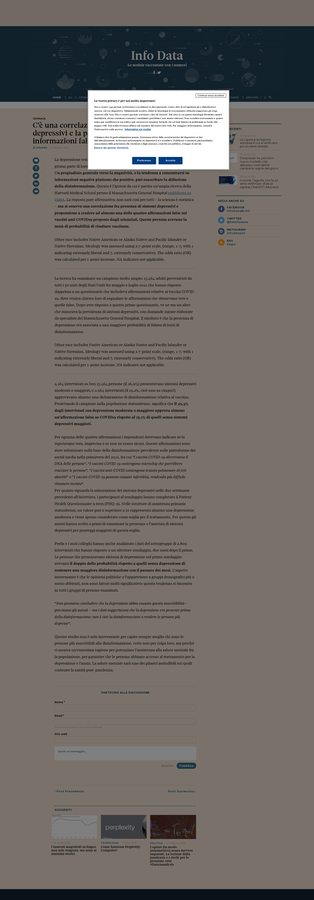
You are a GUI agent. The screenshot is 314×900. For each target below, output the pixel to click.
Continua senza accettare (211, 95)
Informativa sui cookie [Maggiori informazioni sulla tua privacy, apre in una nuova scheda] (138, 129)
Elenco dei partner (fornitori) (111, 147)
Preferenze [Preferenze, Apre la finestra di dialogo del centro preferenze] (144, 160)
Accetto (171, 160)
